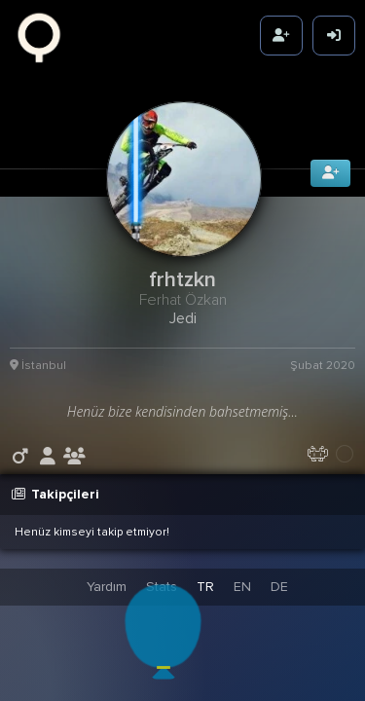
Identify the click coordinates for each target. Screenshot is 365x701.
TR (205, 586)
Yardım (107, 586)
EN (242, 586)
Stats (161, 586)
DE (279, 586)
